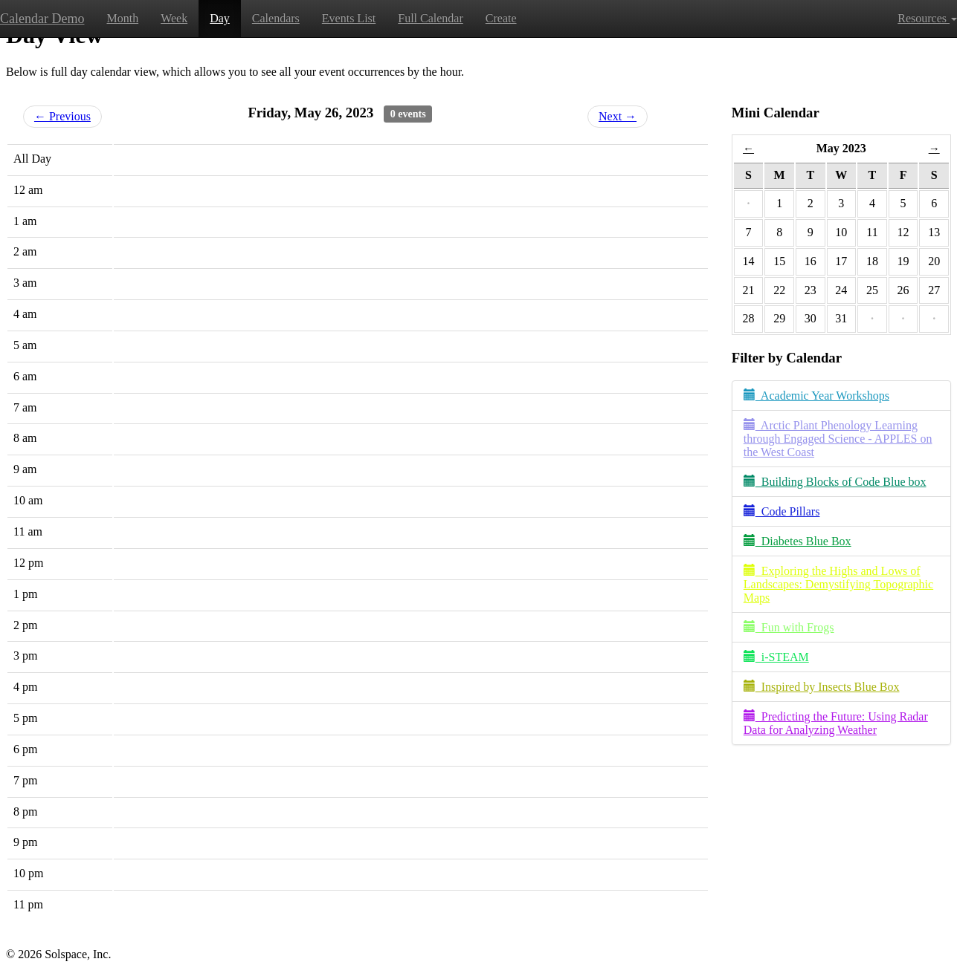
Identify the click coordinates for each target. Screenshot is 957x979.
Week (174, 18)
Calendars (276, 18)
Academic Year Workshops (816, 395)
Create (501, 18)
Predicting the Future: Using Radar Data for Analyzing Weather (836, 723)
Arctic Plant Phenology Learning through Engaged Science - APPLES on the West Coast (838, 438)
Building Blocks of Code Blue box (835, 481)
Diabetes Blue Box (797, 541)
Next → (618, 116)
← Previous (62, 116)
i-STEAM (776, 657)
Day (220, 18)
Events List (349, 18)
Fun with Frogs (789, 627)
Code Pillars (782, 511)
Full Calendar (430, 18)
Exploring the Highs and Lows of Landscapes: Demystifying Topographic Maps (838, 584)
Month (122, 18)
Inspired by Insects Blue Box (822, 686)
